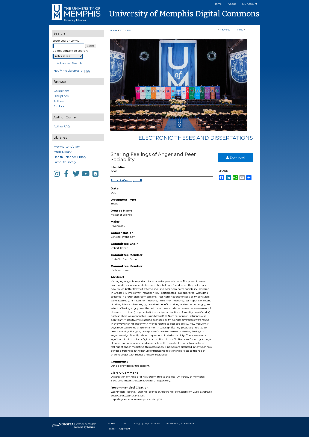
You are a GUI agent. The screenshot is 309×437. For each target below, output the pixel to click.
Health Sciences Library (70, 157)
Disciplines (61, 96)
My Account (152, 423)
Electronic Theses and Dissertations (195, 138)
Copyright (124, 428)
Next (240, 29)
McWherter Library (67, 146)
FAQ (137, 423)
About (125, 423)
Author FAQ (62, 126)
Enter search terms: (66, 40)
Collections (61, 90)
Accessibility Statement (179, 423)
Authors (59, 101)
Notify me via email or (72, 70)
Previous (225, 29)
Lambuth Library (65, 162)
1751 (129, 30)
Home (113, 30)
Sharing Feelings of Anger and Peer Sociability (153, 156)
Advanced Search (69, 63)
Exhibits (59, 106)
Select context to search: (70, 50)
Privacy (111, 428)
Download (235, 157)
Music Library (62, 151)
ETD (122, 30)
